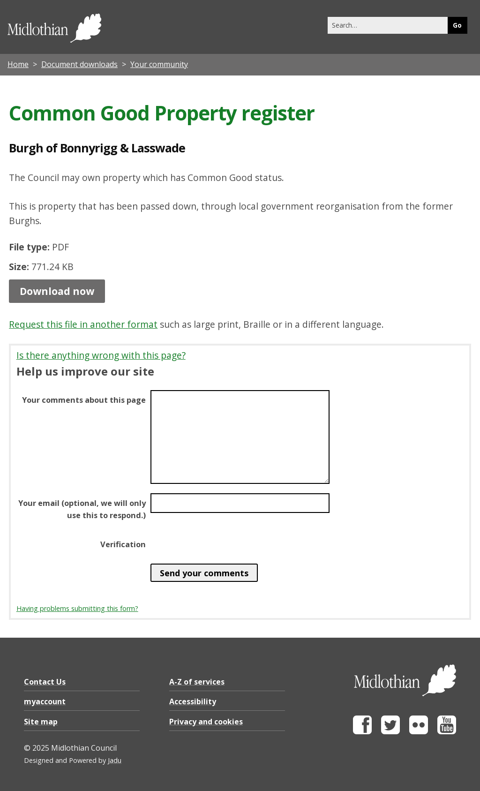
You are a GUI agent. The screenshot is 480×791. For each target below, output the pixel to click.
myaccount (45, 701)
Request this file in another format (83, 324)
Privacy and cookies (206, 721)
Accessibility (192, 701)
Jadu (114, 760)
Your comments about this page (84, 400)
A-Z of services (197, 682)
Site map (41, 721)
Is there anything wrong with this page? (101, 355)
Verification (123, 544)
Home (18, 64)
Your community (159, 64)
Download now (57, 291)
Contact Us (45, 682)
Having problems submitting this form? (77, 608)
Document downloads (79, 64)
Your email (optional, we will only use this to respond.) (82, 509)
